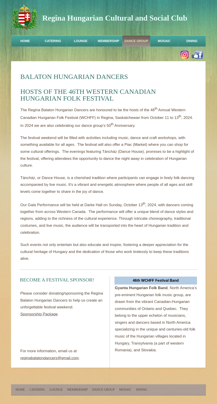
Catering (53, 41)
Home (25, 41)
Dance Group (136, 41)
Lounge (80, 41)
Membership (108, 41)
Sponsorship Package (39, 314)
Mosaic (164, 41)
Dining (192, 41)
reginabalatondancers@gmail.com (49, 358)
